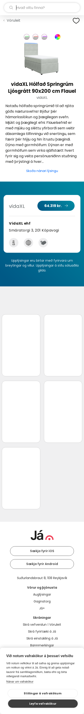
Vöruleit (13, 20)
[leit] (42, 7)
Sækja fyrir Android (42, 564)
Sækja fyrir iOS (42, 551)
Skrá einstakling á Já (42, 638)
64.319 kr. (53, 205)
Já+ (42, 608)
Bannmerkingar (42, 645)
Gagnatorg (42, 601)
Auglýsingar (42, 594)
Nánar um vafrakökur (19, 681)
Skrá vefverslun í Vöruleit (42, 624)
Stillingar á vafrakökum (43, 693)
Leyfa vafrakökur (42, 704)
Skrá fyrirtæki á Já (42, 631)
